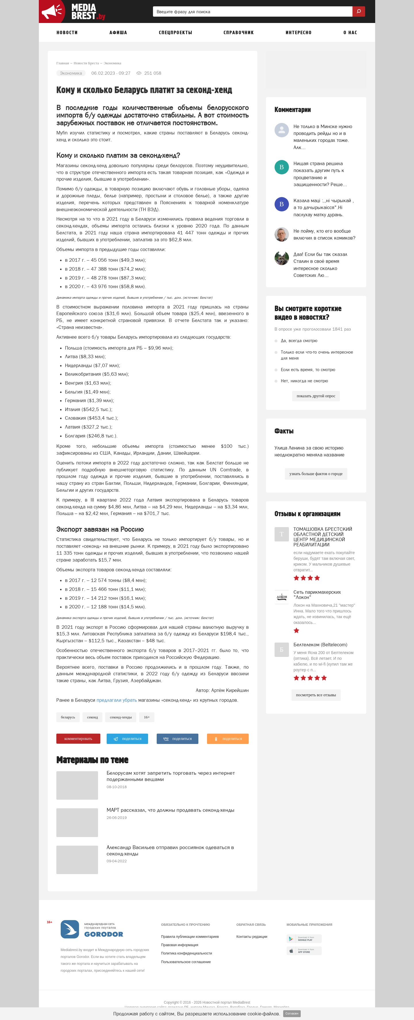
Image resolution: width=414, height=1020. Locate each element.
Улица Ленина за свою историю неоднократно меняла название (309, 451)
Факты (284, 431)
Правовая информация (179, 945)
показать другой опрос (316, 396)
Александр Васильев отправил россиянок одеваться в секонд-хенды (170, 850)
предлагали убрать (117, 700)
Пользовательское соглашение (186, 962)
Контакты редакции (251, 937)
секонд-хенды (121, 717)
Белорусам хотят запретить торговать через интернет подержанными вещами (171, 776)
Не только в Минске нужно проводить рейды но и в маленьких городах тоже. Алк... (323, 137)
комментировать (78, 738)
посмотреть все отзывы (316, 695)
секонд (92, 717)
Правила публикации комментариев (190, 937)
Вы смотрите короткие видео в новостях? (308, 313)
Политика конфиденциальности (186, 953)
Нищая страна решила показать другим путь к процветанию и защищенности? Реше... (320, 174)
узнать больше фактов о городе (316, 474)
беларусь (68, 717)
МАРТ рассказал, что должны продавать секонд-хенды (170, 810)
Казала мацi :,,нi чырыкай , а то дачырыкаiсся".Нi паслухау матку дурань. (324, 207)
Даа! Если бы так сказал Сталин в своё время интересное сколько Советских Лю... (320, 264)
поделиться (127, 739)
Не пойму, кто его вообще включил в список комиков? (324, 234)
